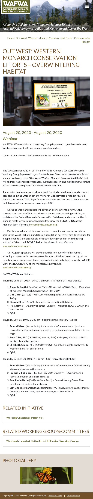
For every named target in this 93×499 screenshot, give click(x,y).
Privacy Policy (73, 495)
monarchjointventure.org (43, 224)
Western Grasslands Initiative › (24, 417)
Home (10, 38)
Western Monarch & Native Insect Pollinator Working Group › (42, 440)
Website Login (55, 495)
